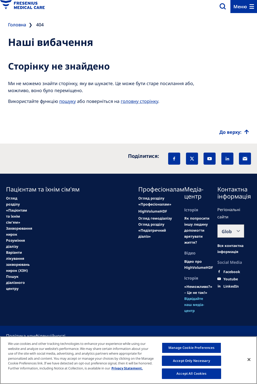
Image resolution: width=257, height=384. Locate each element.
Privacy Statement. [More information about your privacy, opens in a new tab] (127, 368)
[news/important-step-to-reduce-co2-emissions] (16, 210)
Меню (240, 7)
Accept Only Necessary (191, 360)
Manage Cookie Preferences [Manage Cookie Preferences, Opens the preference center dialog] (191, 347)
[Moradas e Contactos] (230, 249)
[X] (192, 159)
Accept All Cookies (191, 373)
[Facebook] (174, 159)
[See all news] (18, 261)
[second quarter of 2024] (15, 243)
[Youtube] (230, 279)
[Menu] (243, 6)
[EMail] (245, 159)
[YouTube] (210, 159)
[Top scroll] (234, 132)
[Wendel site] (19, 231)
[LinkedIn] (227, 159)
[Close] (248, 359)
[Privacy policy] (42, 335)
